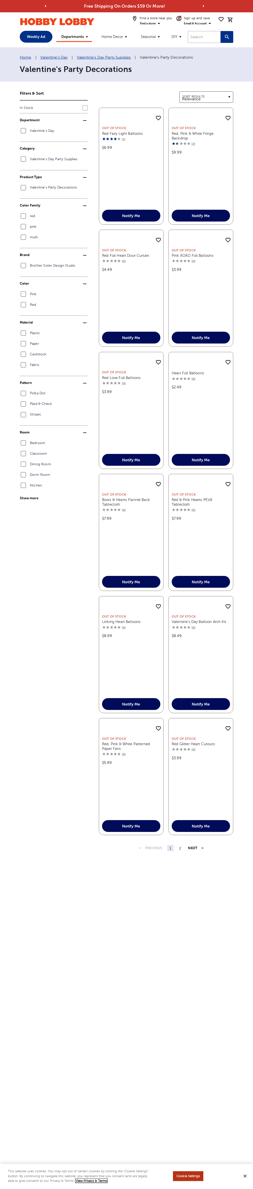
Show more (29, 498)
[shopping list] (221, 19)
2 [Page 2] (180, 871)
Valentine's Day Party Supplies (104, 57)
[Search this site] (227, 37)
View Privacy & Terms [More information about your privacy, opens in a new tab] (91, 1181)
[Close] (245, 1176)
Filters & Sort (32, 93)
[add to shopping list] (158, 118)
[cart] (230, 20)
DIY (174, 36)
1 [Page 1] (170, 871)
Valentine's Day (54, 57)
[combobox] (204, 37)
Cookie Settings (188, 1176)
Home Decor (112, 36)
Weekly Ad (36, 36)
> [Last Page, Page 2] (203, 871)
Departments (72, 36)
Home (25, 57)
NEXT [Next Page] (193, 871)
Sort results (189, 94)
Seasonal (148, 36)
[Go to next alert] (204, 6)
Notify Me (131, 222)
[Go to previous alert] (45, 6)
